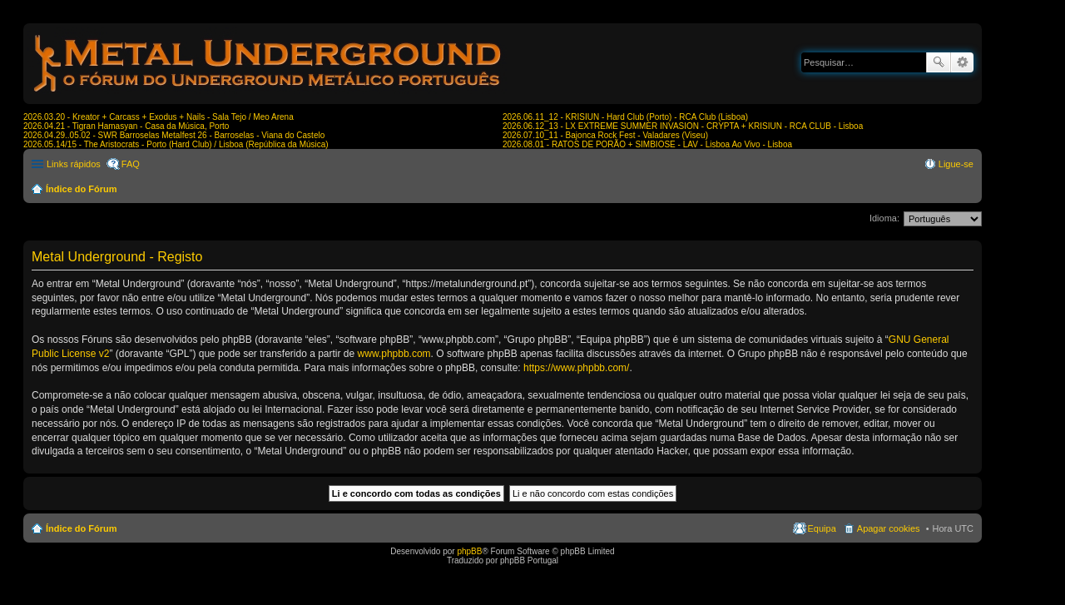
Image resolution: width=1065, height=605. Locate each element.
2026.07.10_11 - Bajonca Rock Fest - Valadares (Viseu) (605, 135)
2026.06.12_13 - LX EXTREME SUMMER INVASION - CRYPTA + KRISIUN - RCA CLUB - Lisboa (683, 126)
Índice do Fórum (81, 189)
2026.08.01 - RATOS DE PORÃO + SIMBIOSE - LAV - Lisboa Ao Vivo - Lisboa (647, 144)
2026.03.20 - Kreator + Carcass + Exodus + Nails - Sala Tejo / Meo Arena (158, 116)
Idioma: (884, 218)
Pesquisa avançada (962, 62)
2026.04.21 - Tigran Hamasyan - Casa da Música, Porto (126, 126)
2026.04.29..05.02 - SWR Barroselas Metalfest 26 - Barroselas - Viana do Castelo (173, 135)
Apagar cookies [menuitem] (888, 528)
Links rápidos (74, 164)
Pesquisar (938, 62)
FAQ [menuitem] (130, 164)
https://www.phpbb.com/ (576, 368)
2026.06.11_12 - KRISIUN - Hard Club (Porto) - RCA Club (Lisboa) (625, 116)
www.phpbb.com (394, 354)
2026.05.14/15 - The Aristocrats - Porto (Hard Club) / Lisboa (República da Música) (176, 144)
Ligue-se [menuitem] (956, 164)
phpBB (469, 551)
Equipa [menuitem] (822, 528)
